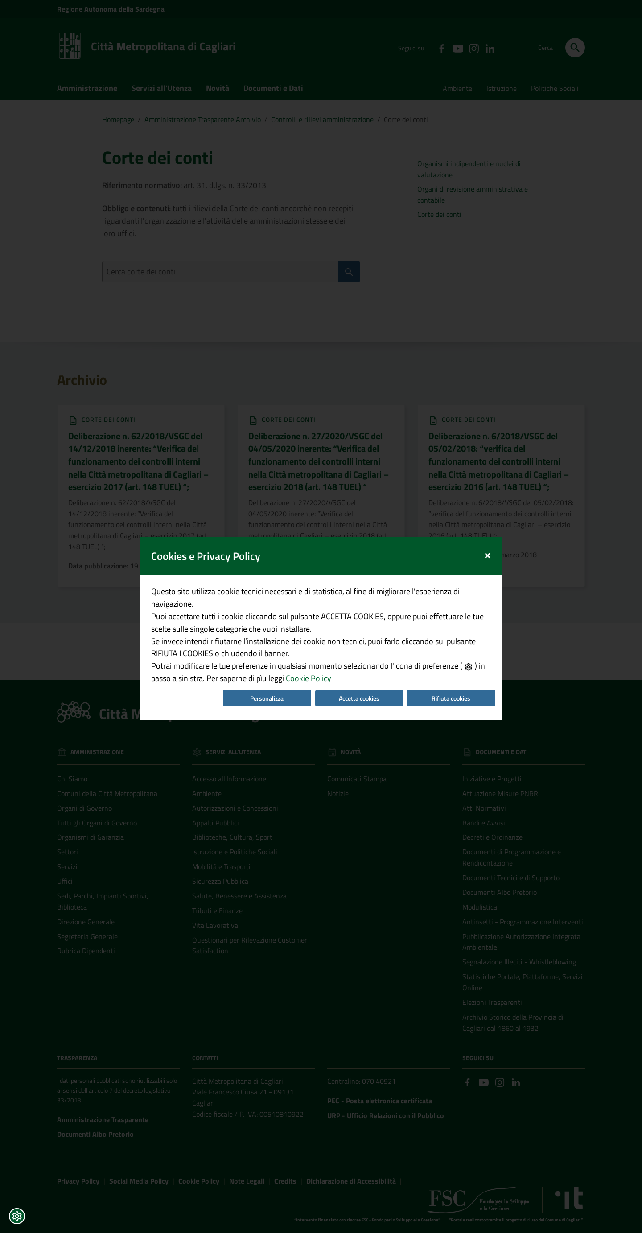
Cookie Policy (308, 655)
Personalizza (267, 675)
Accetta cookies (359, 675)
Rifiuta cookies (451, 675)
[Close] (487, 530)
